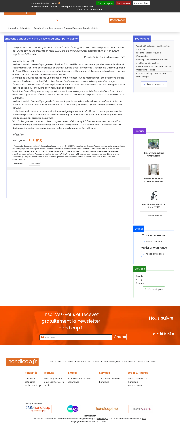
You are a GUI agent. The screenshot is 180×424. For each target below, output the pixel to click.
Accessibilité (34, 164)
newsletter (88, 321)
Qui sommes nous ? (146, 361)
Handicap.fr (102, 418)
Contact (69, 361)
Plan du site (55, 361)
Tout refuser (123, 3)
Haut (144, 418)
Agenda (139, 276)
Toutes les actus (153, 84)
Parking (139, 279)
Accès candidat (152, 241)
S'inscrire (120, 337)
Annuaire (140, 283)
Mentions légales (112, 361)
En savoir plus (153, 289)
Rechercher (117, 20)
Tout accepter (105, 3)
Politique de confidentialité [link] (90, 9)
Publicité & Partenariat (88, 361)
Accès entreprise (153, 254)
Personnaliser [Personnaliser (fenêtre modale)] (141, 3)
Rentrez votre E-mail (28, 337)
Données (128, 361)
